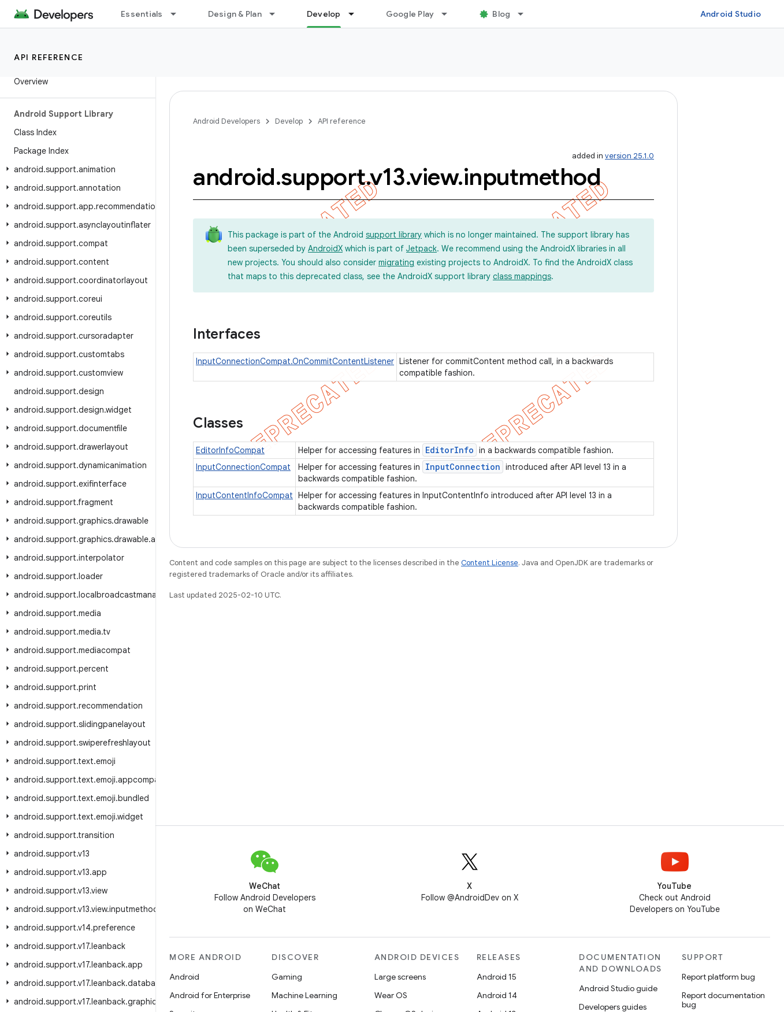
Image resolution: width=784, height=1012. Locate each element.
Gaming (287, 977)
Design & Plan (235, 14)
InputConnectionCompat (243, 467)
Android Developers (226, 121)
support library (394, 234)
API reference (49, 57)
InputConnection (462, 466)
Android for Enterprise (209, 995)
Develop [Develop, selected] (324, 14)
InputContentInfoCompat (244, 495)
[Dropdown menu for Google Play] (449, 14)
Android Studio (730, 14)
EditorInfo (449, 449)
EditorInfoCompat (230, 450)
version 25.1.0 (629, 156)
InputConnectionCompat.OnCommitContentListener (295, 361)
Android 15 (497, 977)
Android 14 (497, 995)
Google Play (410, 14)
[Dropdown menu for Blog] (525, 14)
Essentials (142, 14)
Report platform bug (718, 977)
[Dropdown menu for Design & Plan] (277, 14)
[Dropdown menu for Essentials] (178, 14)
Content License (489, 563)
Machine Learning (304, 995)
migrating (396, 262)
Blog (501, 14)
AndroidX (325, 248)
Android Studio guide (618, 988)
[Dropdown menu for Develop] (356, 14)
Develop (289, 121)
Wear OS (390, 995)
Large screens (400, 977)
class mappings (522, 276)
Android (184, 977)
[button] (75, 169)
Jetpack (421, 248)
